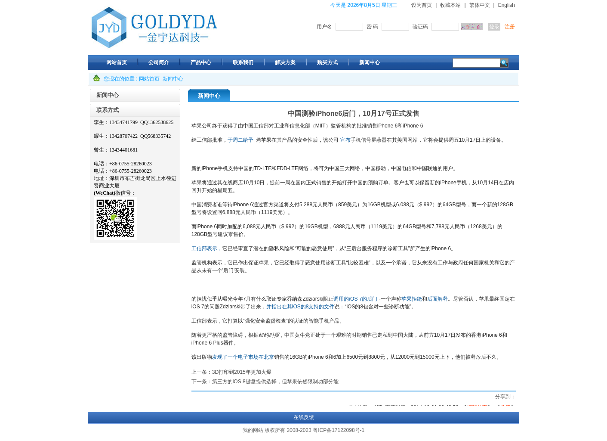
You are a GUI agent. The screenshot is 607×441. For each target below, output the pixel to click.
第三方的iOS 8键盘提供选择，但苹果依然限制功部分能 (275, 382)
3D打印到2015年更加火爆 (241, 372)
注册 (510, 27)
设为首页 (421, 5)
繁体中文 (479, 5)
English (506, 5)
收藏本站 (450, 5)
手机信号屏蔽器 (369, 140)
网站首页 (149, 79)
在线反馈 (303, 417)
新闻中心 (173, 79)
